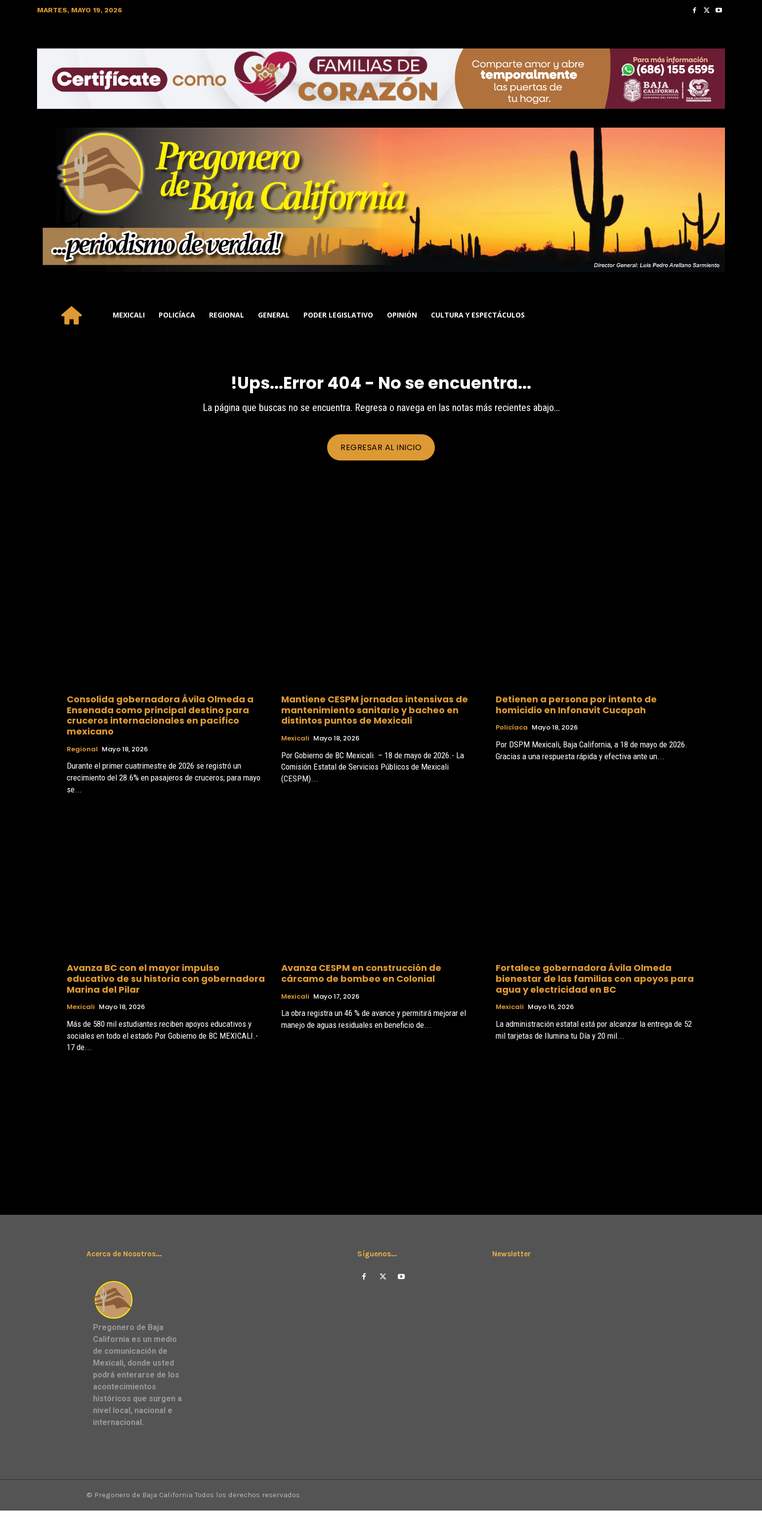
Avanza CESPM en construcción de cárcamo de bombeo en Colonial (361, 979)
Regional (82, 755)
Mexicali (295, 744)
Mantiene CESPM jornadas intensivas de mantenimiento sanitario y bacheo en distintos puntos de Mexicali (374, 715)
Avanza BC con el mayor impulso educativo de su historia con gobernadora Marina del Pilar (166, 984)
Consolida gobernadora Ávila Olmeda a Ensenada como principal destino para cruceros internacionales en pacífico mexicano (160, 720)
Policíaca (512, 733)
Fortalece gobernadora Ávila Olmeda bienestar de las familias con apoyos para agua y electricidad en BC (595, 984)
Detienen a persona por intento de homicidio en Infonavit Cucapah (576, 710)
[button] (713, 315)
